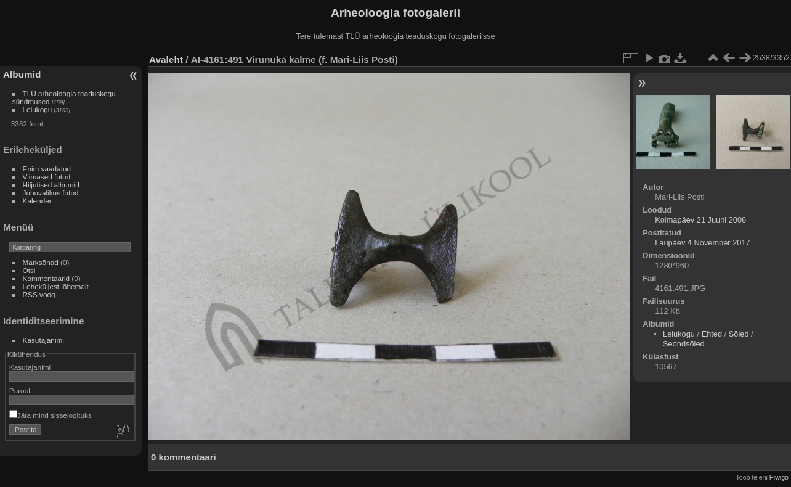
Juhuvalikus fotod (51, 193)
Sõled (739, 333)
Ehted (712, 333)
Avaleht (166, 59)
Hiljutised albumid (51, 185)
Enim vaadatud (47, 169)
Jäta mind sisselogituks (50, 415)
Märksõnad (41, 262)
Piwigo (779, 477)
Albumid (22, 74)
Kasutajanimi (43, 340)
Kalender (37, 201)
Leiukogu (37, 109)
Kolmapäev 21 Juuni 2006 (700, 219)
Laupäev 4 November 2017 (702, 242)
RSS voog (39, 294)
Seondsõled (684, 343)
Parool (19, 391)
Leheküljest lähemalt (56, 286)
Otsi (29, 270)
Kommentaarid (46, 278)
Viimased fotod (47, 177)
